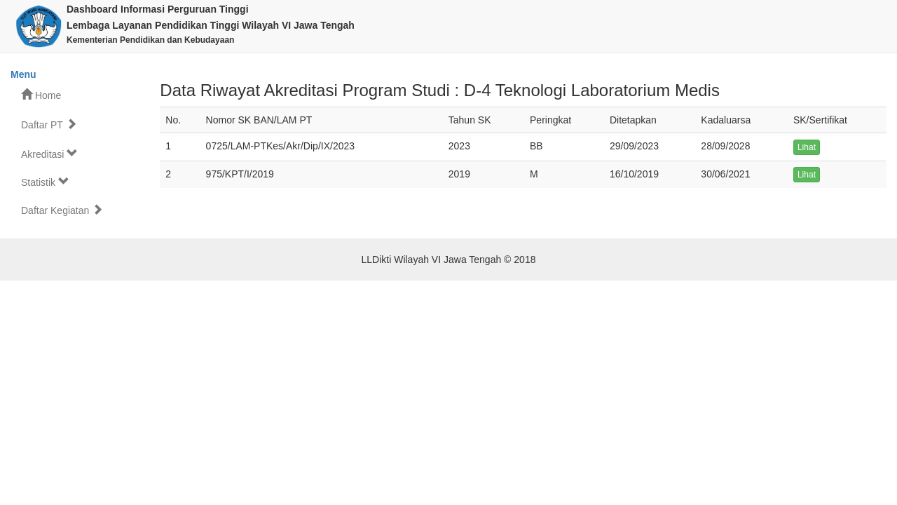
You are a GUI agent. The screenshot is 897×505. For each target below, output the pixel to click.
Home (41, 95)
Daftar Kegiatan (62, 210)
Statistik (45, 182)
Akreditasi (49, 154)
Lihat (806, 147)
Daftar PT (49, 124)
